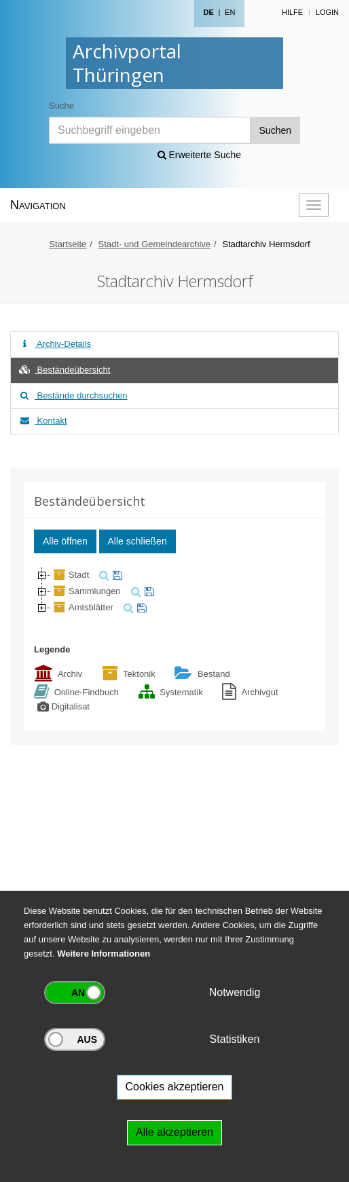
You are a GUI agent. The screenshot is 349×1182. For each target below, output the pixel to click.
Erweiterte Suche (200, 154)
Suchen (275, 130)
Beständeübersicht (64, 370)
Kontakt (42, 420)
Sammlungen (86, 591)
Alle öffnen (65, 541)
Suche (61, 105)
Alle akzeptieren (174, 1132)
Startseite (67, 244)
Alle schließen (137, 541)
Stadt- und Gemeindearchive (154, 244)
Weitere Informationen (103, 953)
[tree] (174, 591)
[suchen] (102, 575)
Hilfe (292, 12)
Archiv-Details (54, 344)
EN (230, 12)
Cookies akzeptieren (175, 1086)
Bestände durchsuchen (73, 395)
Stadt (70, 575)
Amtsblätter (82, 607)
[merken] (115, 575)
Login (327, 12)
